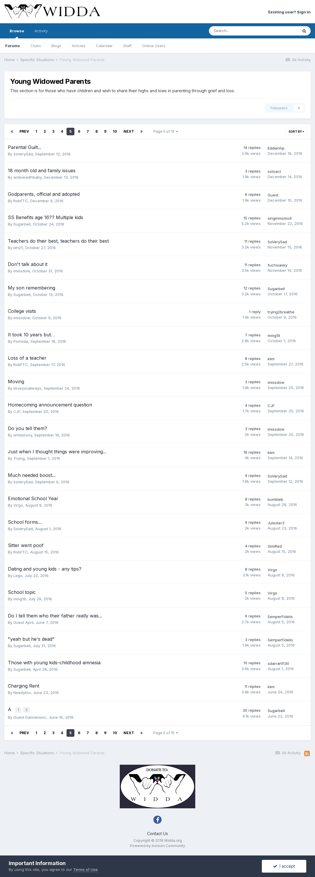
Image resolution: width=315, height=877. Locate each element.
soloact (274, 171)
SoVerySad (23, 154)
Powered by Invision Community (157, 845)
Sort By (296, 131)
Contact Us (157, 832)
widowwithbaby (27, 177)
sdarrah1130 (278, 663)
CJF (16, 411)
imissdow (21, 271)
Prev (24, 131)
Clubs (36, 45)
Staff (127, 45)
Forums (12, 45)
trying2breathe (281, 312)
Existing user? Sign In (289, 12)
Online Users (153, 45)
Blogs (56, 45)
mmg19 (274, 335)
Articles (78, 45)
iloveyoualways (27, 388)
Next (129, 131)
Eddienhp (276, 148)
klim (271, 358)
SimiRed (275, 546)
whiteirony (22, 435)
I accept (284, 866)
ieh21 (18, 247)
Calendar (104, 45)
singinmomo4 (280, 218)
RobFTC (20, 200)
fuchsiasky (277, 265)
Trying (19, 458)
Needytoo (22, 692)
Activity (41, 31)
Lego (17, 575)
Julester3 (276, 523)
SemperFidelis (280, 616)
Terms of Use (85, 869)
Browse (17, 33)
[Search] (238, 30)
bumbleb (275, 499)
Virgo (18, 505)
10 (115, 131)
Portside (20, 341)
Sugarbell (22, 224)
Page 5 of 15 (165, 131)
